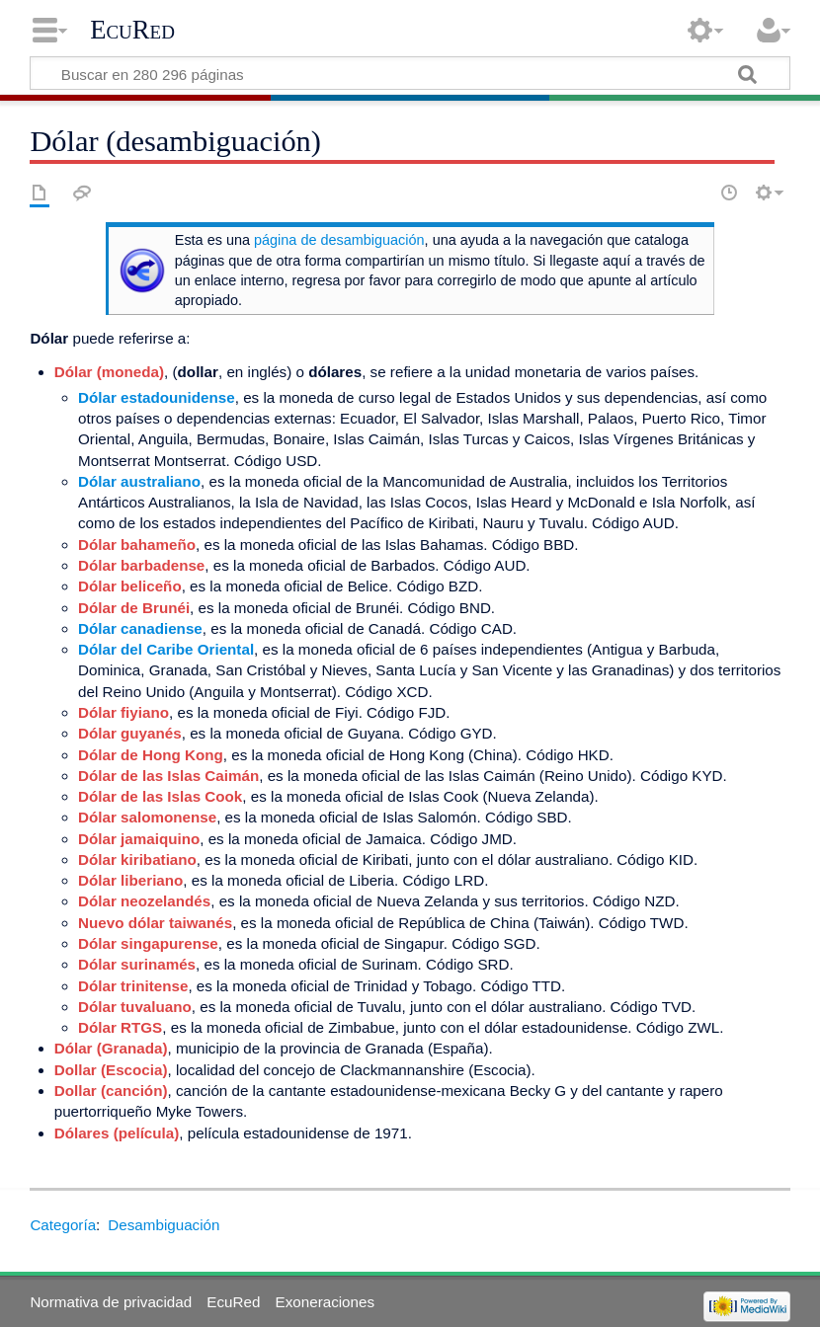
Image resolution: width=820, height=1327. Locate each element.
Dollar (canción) (111, 1090)
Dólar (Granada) (111, 1048)
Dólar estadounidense (156, 397)
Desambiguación (163, 1224)
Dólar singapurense (148, 943)
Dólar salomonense (147, 817)
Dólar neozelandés (144, 901)
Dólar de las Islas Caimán (168, 775)
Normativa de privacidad (111, 1301)
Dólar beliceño (130, 586)
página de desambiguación (339, 240)
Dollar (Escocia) (111, 1069)
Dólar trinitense (133, 985)
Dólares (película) (117, 1133)
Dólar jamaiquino (139, 838)
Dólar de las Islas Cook (160, 796)
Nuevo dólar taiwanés (155, 922)
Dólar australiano (139, 481)
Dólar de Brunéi (134, 607)
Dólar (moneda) (109, 371)
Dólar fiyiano (123, 712)
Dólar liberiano (130, 880)
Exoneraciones (325, 1301)
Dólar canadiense (140, 628)
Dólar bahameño (137, 544)
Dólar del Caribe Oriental (166, 649)
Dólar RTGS (120, 1027)
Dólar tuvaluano (135, 1006)
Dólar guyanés (130, 733)
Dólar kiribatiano (137, 859)
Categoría (63, 1224)
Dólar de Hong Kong (150, 754)
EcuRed (132, 29)
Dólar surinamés (137, 964)
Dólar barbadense (141, 565)
